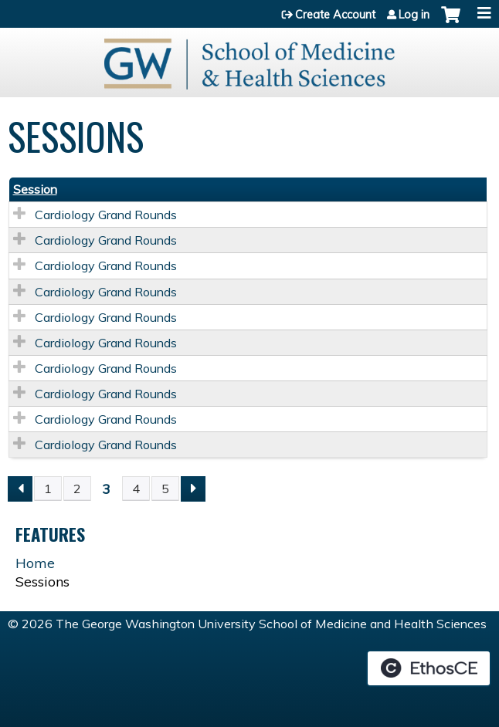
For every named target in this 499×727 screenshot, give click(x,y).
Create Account (335, 14)
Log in (414, 14)
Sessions (42, 581)
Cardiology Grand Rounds (106, 214)
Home (35, 563)
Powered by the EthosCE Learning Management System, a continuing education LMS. (428, 668)
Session (35, 189)
